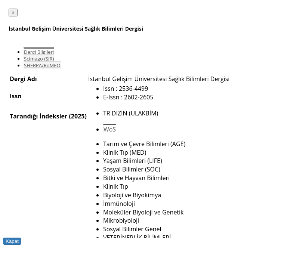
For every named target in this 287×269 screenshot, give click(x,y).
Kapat (12, 241)
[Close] (13, 12)
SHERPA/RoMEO (42, 65)
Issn (16, 96)
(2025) (77, 116)
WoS (110, 129)
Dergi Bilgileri (39, 52)
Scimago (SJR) (39, 58)
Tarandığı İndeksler (38, 116)
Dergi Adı (23, 79)
